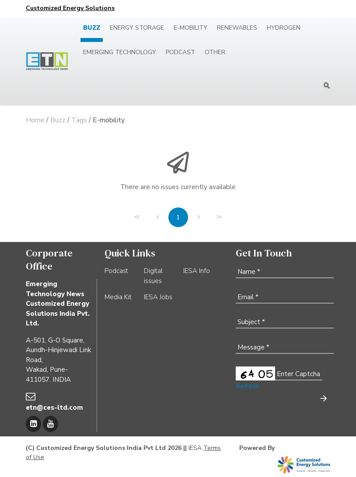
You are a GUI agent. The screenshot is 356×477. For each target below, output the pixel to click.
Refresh (247, 386)
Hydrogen (283, 28)
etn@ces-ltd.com (54, 407)
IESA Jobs (158, 297)
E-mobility (190, 28)
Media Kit (118, 297)
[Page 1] (178, 217)
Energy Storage (137, 28)
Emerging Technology (119, 52)
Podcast (180, 52)
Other (215, 52)
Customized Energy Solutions (70, 8)
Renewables (237, 28)
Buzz (91, 28)
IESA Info (196, 270)
